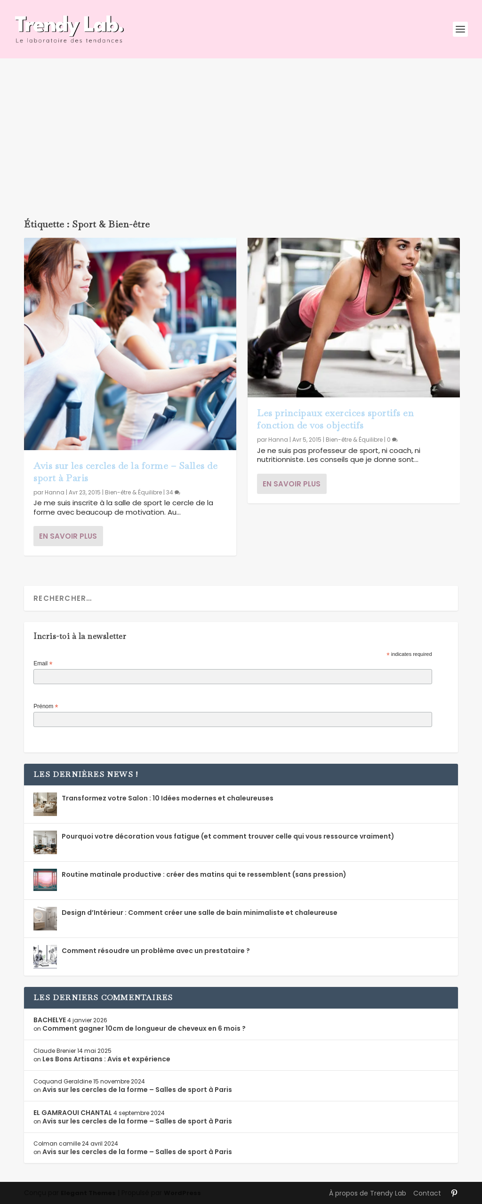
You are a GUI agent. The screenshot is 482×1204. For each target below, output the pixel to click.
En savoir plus (68, 536)
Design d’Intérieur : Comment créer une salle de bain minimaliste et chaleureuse (199, 912)
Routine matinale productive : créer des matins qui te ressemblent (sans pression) (204, 874)
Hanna (54, 492)
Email (42, 664)
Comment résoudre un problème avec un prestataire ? (156, 950)
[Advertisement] (241, 129)
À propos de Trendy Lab (367, 1193)
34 (173, 492)
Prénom (45, 707)
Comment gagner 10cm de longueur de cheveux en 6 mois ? (144, 1028)
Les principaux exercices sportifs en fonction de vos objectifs (335, 419)
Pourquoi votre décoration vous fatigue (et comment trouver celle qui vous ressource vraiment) (228, 836)
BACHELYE (49, 1020)
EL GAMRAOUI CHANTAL (72, 1112)
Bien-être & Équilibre (133, 492)
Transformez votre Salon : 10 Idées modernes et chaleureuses (167, 798)
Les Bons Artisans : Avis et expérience (106, 1059)
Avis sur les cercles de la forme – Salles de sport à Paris (137, 1089)
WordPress (182, 1192)
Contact (427, 1193)
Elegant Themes (88, 1192)
